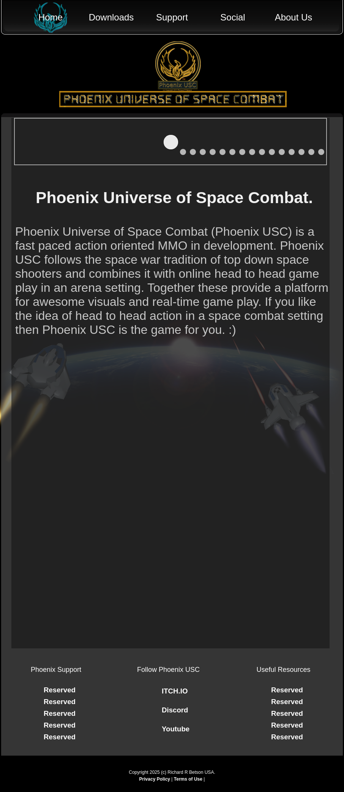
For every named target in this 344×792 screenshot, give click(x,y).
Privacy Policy (154, 779)
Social (232, 17)
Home (50, 17)
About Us (293, 17)
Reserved (60, 690)
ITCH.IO (175, 691)
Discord (175, 710)
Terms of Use (188, 779)
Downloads (111, 17)
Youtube (175, 729)
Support (172, 17)
